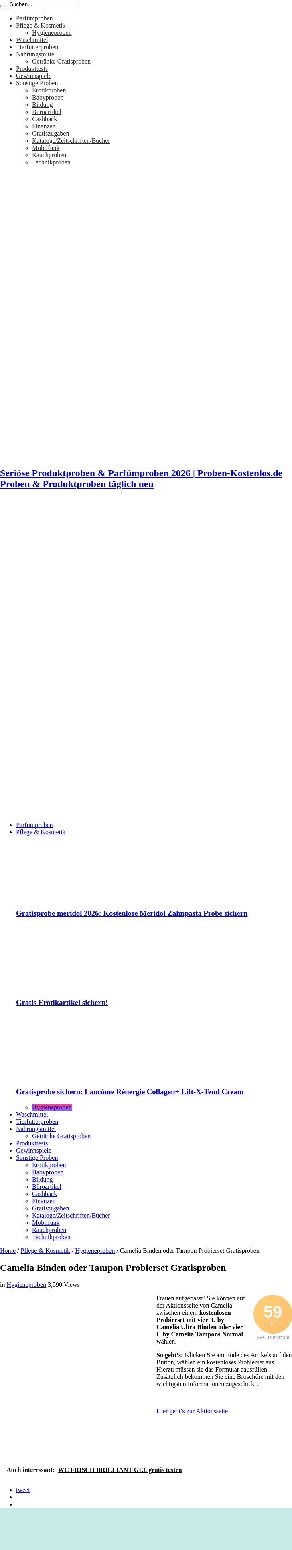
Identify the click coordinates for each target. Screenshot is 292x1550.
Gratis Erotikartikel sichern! (62, 1002)
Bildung (42, 104)
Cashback (44, 119)
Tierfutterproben (37, 47)
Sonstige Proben (37, 83)
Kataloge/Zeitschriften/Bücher (71, 140)
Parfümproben (34, 18)
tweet (23, 1489)
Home (8, 1250)
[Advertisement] (78, 575)
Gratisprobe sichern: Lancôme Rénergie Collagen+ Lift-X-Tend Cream (129, 1091)
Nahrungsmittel (36, 54)
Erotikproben (49, 90)
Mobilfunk (45, 147)
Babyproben (47, 97)
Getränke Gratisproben (61, 61)
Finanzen (44, 126)
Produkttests (32, 68)
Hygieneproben (52, 32)
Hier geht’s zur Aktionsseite (192, 1411)
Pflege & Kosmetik (41, 25)
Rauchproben (49, 155)
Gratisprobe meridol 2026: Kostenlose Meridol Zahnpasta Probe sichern (132, 913)
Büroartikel (46, 111)
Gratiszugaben (50, 133)
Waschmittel (32, 39)
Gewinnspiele (33, 75)
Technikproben (51, 162)
